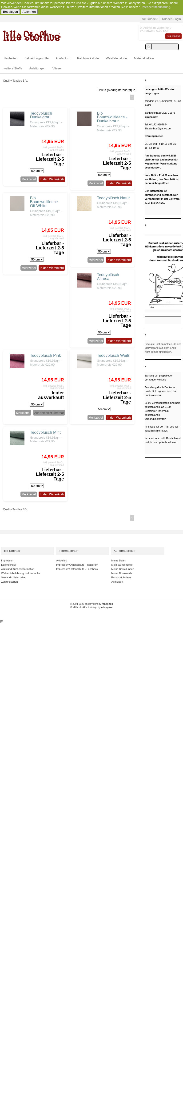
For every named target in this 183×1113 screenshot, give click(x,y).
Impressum (7, 560)
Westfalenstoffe (116, 58)
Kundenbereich (124, 550)
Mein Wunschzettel (122, 564)
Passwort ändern (121, 577)
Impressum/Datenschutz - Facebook (77, 569)
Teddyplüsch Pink (45, 355)
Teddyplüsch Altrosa (108, 276)
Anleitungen (37, 68)
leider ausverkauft (51, 395)
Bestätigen (10, 11)
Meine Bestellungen (122, 569)
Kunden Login (171, 19)
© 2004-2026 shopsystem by (91, 604)
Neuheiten (10, 58)
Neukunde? (150, 19)
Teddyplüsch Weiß (113, 355)
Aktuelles (61, 560)
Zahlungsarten (9, 581)
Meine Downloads (121, 573)
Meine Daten (118, 560)
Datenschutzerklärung (155, 7)
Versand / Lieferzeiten (13, 577)
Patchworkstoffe (88, 58)
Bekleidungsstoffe (36, 58)
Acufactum (63, 58)
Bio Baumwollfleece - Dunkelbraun (112, 117)
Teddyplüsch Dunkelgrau (41, 115)
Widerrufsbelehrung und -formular (20, 573)
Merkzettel (29, 179)
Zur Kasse (173, 36)
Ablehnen (29, 11)
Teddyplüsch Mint (45, 432)
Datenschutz (8, 564)
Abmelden (117, 581)
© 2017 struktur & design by (91, 607)
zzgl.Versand (57, 149)
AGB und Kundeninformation (17, 569)
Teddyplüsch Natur (113, 198)
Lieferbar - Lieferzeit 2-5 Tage (50, 159)
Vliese (56, 68)
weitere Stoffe (13, 68)
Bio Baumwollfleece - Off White (45, 202)
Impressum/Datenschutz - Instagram (77, 564)
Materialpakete (144, 58)
